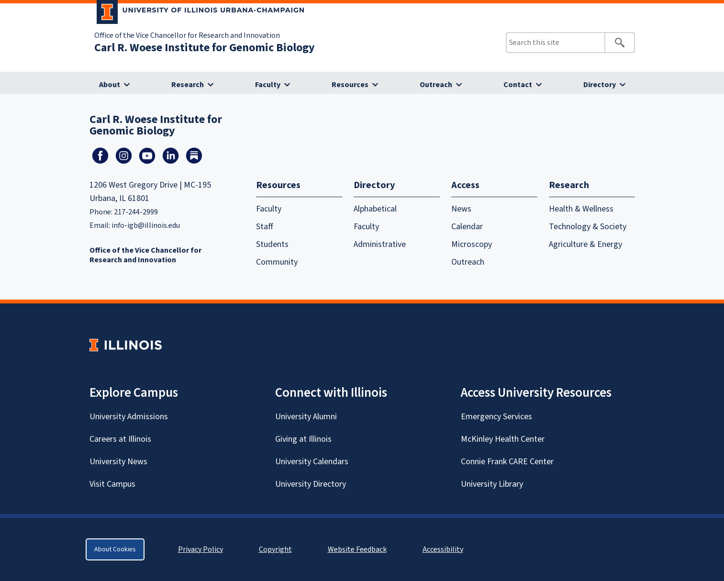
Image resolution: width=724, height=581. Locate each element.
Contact (517, 84)
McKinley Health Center (503, 439)
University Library (492, 484)
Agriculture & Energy (585, 244)
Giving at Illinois (303, 439)
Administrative (380, 244)
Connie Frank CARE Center (507, 462)
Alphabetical (375, 209)
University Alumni (306, 417)
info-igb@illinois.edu (145, 225)
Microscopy (471, 244)
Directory (599, 84)
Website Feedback (358, 549)
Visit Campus (112, 484)
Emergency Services (496, 417)
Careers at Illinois (120, 439)
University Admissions (128, 417)
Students (272, 244)
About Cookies (115, 549)
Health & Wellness (581, 209)
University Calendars (311, 462)
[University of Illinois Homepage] (125, 345)
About (109, 84)
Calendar (467, 227)
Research (187, 84)
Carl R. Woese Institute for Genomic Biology (204, 47)
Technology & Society (587, 227)
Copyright (275, 549)
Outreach (436, 84)
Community (277, 262)
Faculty (267, 84)
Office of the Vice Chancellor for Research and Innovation (187, 35)
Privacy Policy (200, 549)
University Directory (310, 484)
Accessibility (443, 549)
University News (118, 462)
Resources (350, 84)
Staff (264, 227)
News (461, 209)
